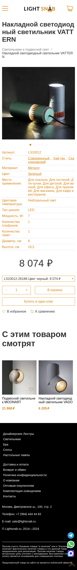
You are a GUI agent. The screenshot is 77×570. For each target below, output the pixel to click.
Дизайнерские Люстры (18, 433)
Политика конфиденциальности (25, 475)
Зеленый (34, 174)
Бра (5, 444)
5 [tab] (47, 145)
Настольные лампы (16, 455)
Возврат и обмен (14, 469)
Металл (34, 168)
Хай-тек (59, 158)
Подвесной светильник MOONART (18, 400)
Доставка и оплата (16, 464)
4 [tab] (43, 145)
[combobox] (38, 279)
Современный (38, 158)
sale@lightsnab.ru (24, 521)
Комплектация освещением (22, 491)
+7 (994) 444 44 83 (28, 514)
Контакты (9, 496)
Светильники (12, 439)
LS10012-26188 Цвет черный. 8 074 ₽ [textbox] (32, 279)
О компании (11, 480)
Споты (7, 449)
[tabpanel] (38, 103)
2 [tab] (34, 145)
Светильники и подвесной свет (25, 49)
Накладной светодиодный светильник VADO (56, 400)
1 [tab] (30, 145)
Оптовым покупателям (18, 485)
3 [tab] (39, 145)
